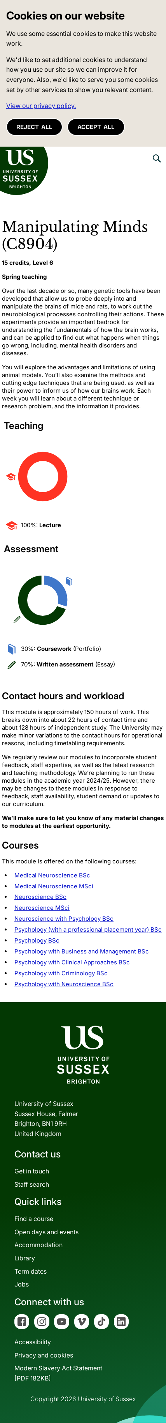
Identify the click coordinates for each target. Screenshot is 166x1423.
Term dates (30, 1271)
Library (24, 1258)
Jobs (21, 1284)
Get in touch (31, 1171)
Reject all (34, 127)
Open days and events (46, 1232)
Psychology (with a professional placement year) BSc (88, 929)
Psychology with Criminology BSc (61, 973)
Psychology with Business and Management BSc (81, 951)
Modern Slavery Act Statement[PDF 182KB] (58, 1373)
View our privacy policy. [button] (41, 106)
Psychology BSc (36, 940)
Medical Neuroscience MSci (53, 886)
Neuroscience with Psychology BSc (64, 918)
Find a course (33, 1219)
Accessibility (32, 1342)
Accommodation (38, 1245)
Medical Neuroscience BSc (52, 875)
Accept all (96, 127)
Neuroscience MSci (42, 907)
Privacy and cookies (43, 1355)
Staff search (31, 1184)
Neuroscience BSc (40, 896)
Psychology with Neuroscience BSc (64, 984)
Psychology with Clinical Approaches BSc (72, 962)
